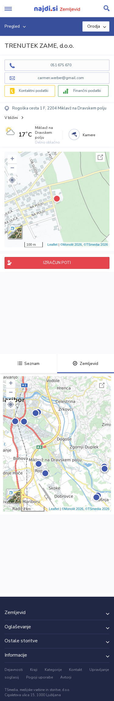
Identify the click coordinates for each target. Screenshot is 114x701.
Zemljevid (85, 363)
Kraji (33, 669)
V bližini (11, 117)
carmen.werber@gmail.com (61, 77)
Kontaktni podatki (33, 90)
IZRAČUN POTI (57, 262)
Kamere (89, 135)
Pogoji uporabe (39, 677)
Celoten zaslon (100, 157)
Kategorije (53, 669)
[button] (12, 180)
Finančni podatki (87, 90)
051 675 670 (60, 65)
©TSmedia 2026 (96, 244)
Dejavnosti (14, 669)
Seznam (28, 363)
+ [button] (12, 159)
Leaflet (52, 244)
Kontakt (75, 669)
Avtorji (65, 677)
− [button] (12, 168)
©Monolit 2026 (71, 244)
